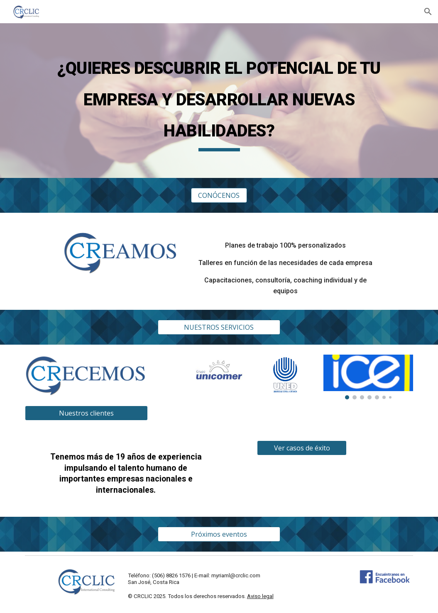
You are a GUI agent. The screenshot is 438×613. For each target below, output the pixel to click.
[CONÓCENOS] (219, 195)
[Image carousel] (219, 379)
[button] (428, 12)
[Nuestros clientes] (86, 413)
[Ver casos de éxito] (301, 448)
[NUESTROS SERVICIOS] (219, 327)
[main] (219, 100)
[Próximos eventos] (219, 534)
